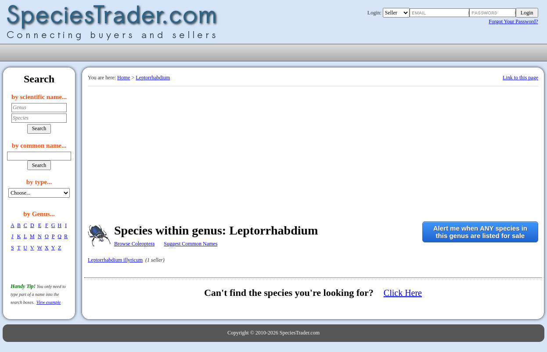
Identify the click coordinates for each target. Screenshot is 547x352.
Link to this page (520, 78)
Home (123, 78)
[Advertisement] (313, 152)
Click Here (403, 293)
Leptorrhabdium (153, 78)
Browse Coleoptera (134, 244)
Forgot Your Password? (513, 21)
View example (48, 302)
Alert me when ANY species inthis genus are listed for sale (480, 231)
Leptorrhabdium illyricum (115, 260)
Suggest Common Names (190, 244)
